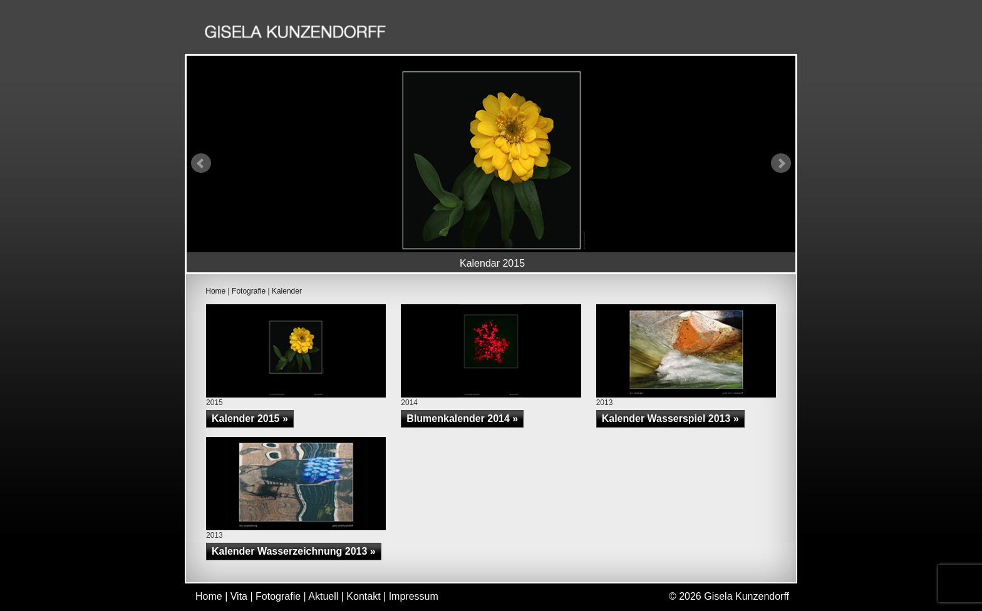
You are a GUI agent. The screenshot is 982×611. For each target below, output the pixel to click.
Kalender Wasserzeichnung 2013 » (294, 551)
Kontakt (746, 33)
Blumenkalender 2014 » (462, 418)
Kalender (287, 291)
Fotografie (606, 33)
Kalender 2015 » (250, 418)
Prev (201, 163)
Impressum (413, 596)
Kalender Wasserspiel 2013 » (670, 418)
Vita (543, 33)
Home (495, 33)
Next (781, 163)
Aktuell (679, 33)
